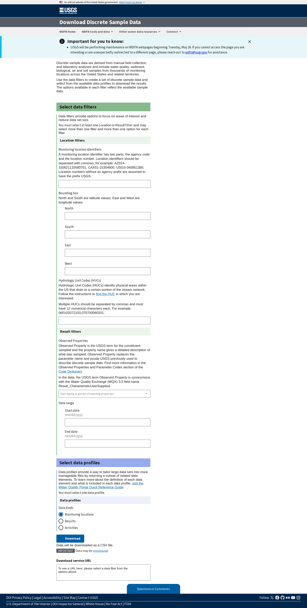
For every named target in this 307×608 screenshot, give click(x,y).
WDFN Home (68, 31)
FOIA (127, 604)
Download (70, 538)
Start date (72, 410)
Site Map (69, 597)
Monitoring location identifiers (80, 149)
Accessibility (52, 597)
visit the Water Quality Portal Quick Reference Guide (101, 485)
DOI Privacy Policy (19, 597)
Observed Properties (73, 341)
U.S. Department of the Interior (28, 604)
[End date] (107, 443)
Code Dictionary (70, 371)
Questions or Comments (153, 589)
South (69, 227)
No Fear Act (114, 604)
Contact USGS (88, 597)
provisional (100, 551)
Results (70, 521)
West (68, 263)
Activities (71, 528)
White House (95, 604)
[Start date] (107, 422)
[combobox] (104, 394)
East (68, 245)
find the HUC (105, 294)
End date (71, 431)
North (69, 208)
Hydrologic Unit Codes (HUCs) (80, 280)
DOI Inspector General (68, 604)
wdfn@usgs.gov (196, 52)
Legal (37, 597)
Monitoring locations (79, 514)
